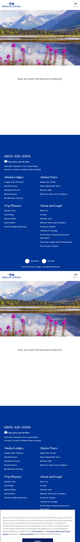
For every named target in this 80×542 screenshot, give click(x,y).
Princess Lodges (19, 144)
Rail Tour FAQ (45, 190)
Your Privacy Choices (49, 246)
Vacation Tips (10, 210)
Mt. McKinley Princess (13, 198)
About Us (44, 210)
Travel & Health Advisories (15, 227)
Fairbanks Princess (12, 190)
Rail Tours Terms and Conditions (54, 194)
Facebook (32, 261)
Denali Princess (10, 186)
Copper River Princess (14, 182)
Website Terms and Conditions (53, 222)
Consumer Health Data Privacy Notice (56, 242)
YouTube (48, 261)
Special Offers (10, 218)
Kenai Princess (10, 194)
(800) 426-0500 (17, 156)
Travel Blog (9, 214)
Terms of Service (26, 539)
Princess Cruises (11, 169)
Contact (43, 214)
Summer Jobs (46, 218)
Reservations (9, 222)
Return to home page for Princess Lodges (11, 5)
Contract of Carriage (48, 231)
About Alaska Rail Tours (50, 186)
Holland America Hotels (31, 169)
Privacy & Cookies (48, 227)
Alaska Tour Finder (48, 182)
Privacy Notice (37, 537)
